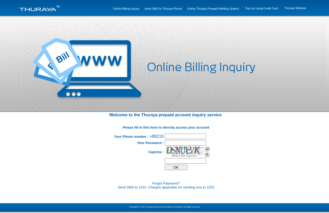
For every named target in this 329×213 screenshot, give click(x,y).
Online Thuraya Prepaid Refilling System (213, 8)
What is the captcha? (184, 155)
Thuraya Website (295, 8)
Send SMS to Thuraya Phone (163, 8)
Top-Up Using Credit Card (261, 8)
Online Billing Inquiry (126, 8)
